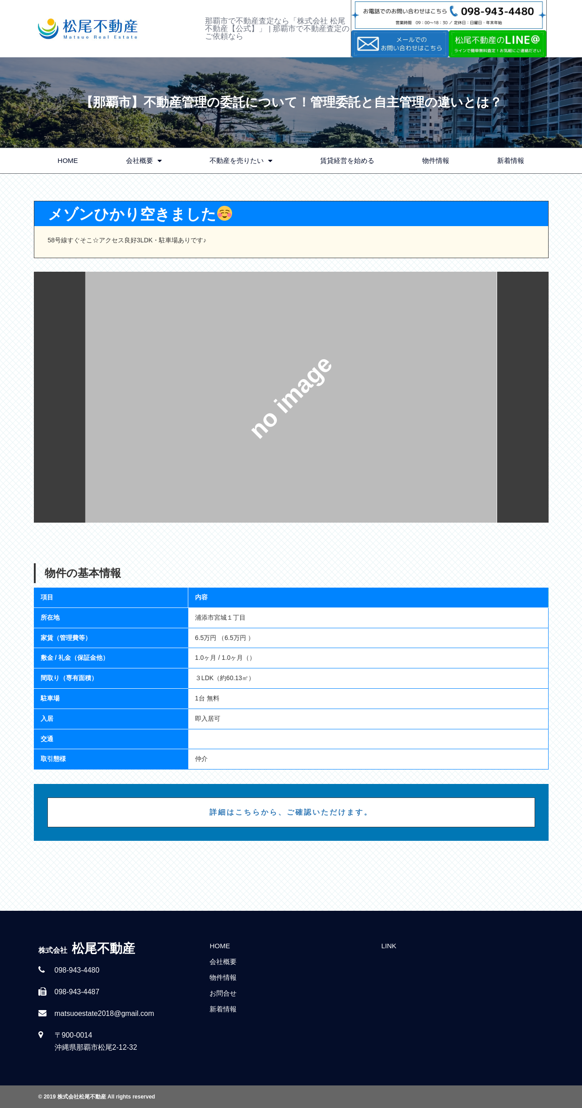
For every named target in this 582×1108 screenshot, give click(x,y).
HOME (68, 160)
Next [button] (523, 397)
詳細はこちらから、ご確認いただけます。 (291, 812)
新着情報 (510, 160)
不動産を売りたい (241, 161)
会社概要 (144, 161)
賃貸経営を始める (347, 160)
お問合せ (223, 993)
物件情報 (435, 160)
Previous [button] (59, 397)
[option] (291, 397)
